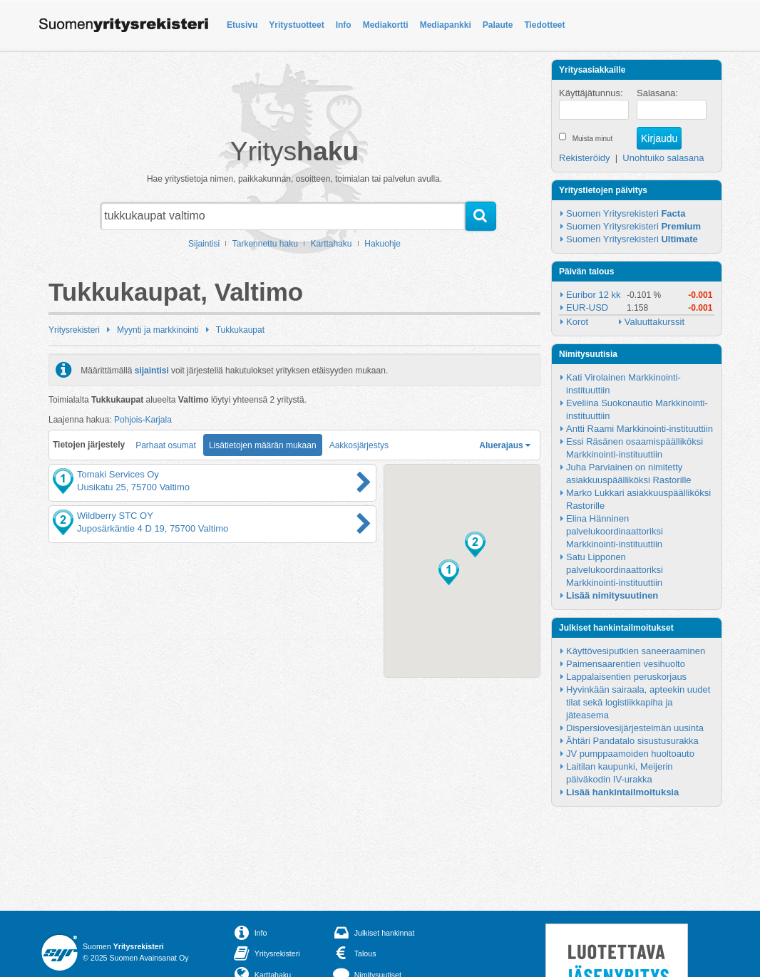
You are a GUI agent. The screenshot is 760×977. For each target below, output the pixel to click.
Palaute (498, 25)
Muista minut (592, 139)
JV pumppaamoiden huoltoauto (630, 753)
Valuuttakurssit (654, 321)
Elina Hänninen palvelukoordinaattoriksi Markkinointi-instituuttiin (615, 531)
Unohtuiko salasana (663, 158)
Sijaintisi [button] (204, 244)
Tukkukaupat (240, 330)
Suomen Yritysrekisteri (625, 213)
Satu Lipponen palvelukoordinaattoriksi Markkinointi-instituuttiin (615, 570)
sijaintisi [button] (152, 370)
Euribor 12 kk (593, 294)
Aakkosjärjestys (359, 445)
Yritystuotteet (296, 25)
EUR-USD (587, 307)
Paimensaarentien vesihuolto (625, 663)
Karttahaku (331, 244)
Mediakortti (386, 25)
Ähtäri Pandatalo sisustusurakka (632, 740)
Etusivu (242, 25)
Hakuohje (382, 244)
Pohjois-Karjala (143, 420)
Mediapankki (445, 25)
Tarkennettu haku (265, 244)
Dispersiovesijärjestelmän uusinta (635, 728)
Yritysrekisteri (74, 330)
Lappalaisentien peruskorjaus (626, 676)
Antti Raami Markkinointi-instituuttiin (639, 428)
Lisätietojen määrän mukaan (263, 445)
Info (343, 25)
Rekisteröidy (584, 158)
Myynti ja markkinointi (158, 330)
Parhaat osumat (165, 445)
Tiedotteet (544, 25)
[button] (448, 572)
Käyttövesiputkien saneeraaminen (635, 651)
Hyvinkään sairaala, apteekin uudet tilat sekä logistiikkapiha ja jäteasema (639, 702)
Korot (577, 321)
